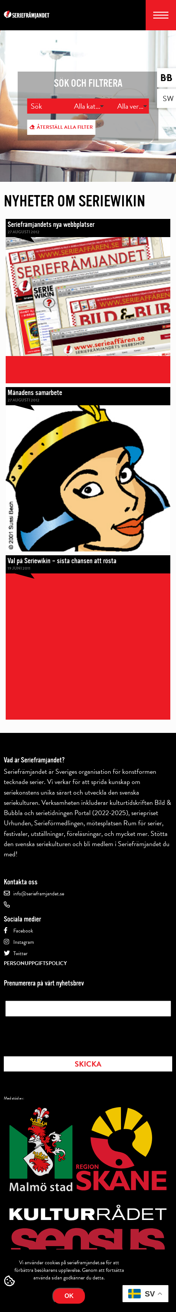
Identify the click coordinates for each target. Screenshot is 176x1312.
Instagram (23, 942)
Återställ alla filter (65, 127)
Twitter (20, 953)
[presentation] (63, 1034)
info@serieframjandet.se (38, 894)
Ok (69, 1296)
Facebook (23, 931)
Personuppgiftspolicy (35, 963)
